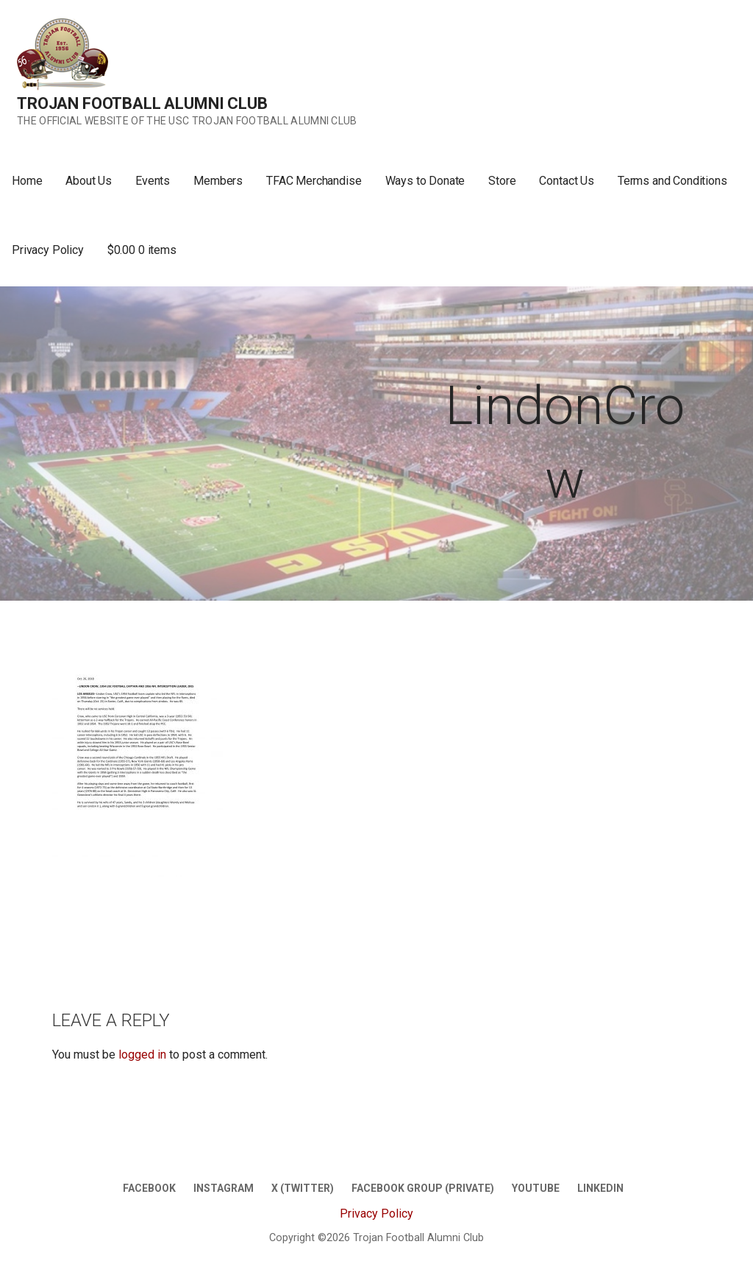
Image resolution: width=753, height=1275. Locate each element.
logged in (142, 1055)
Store (501, 181)
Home (27, 181)
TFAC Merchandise (313, 181)
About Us (88, 181)
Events (152, 181)
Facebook (149, 1188)
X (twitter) (302, 1188)
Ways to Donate (425, 181)
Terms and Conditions (672, 181)
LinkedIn (600, 1188)
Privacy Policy (48, 250)
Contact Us (566, 181)
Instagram (223, 1188)
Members (218, 181)
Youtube (536, 1188)
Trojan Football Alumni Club (142, 103)
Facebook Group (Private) (422, 1188)
